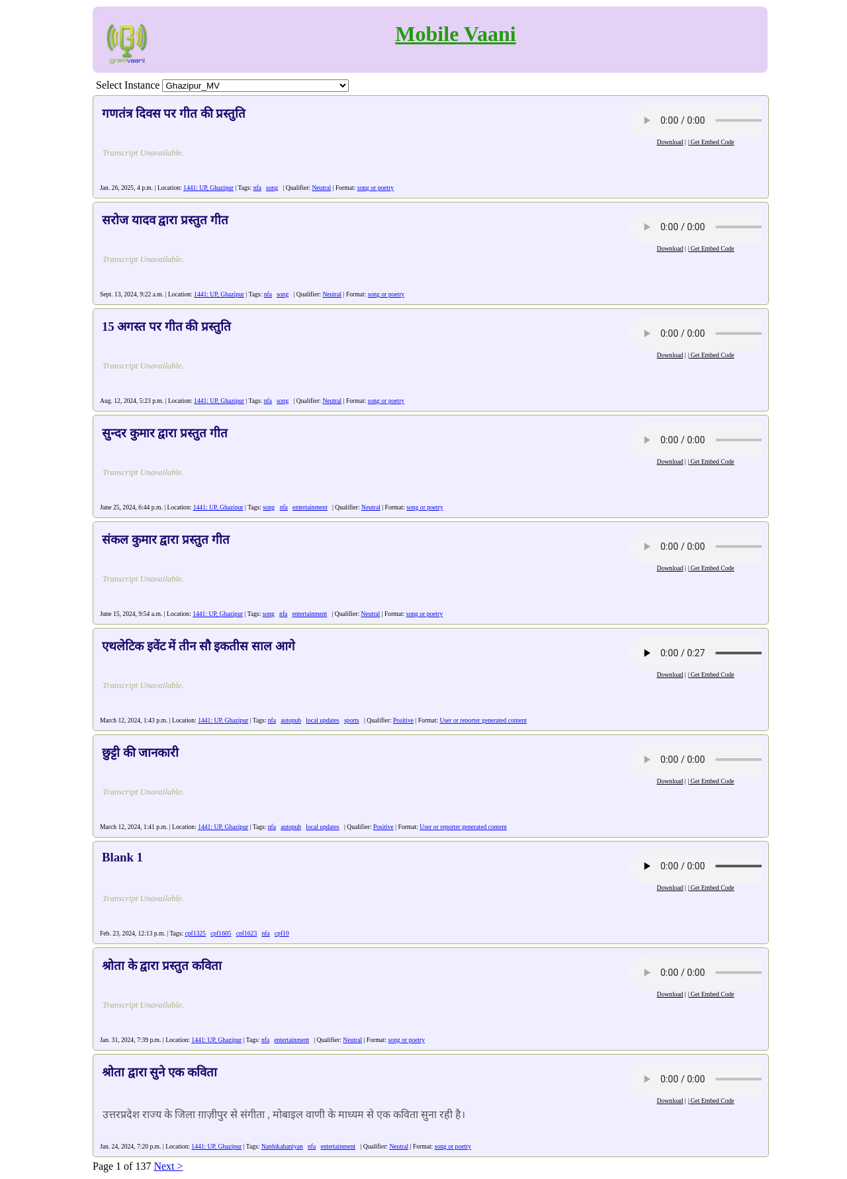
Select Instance (127, 85)
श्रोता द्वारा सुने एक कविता (159, 1072)
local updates (322, 720)
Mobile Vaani (455, 34)
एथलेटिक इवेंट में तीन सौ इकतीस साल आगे (198, 646)
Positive (403, 720)
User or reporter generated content (483, 720)
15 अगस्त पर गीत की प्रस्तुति (166, 326)
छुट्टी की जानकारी (140, 753)
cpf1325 (195, 933)
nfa (257, 187)
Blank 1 (122, 857)
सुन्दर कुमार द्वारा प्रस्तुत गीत (165, 433)
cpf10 (282, 933)
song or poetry (375, 187)
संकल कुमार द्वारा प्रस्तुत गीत (166, 539)
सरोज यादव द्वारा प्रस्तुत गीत (165, 220)
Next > (168, 1166)
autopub (291, 720)
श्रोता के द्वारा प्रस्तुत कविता (162, 966)
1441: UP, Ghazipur (208, 187)
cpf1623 (246, 933)
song (272, 187)
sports (351, 720)
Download (669, 142)
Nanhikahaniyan (282, 1146)
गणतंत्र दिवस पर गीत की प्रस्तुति (173, 113)
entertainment (310, 507)
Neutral (321, 187)
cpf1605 (220, 933)
